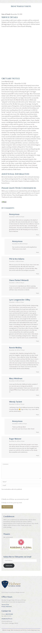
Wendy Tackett (15, 402)
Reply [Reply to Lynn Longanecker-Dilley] (37, 341)
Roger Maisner (15, 439)
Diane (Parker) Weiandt (19, 280)
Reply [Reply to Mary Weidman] (37, 395)
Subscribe (9, 565)
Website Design (6, 630)
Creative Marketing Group (33, 630)
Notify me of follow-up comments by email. (16, 499)
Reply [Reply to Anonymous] (37, 234)
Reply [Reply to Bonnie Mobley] (37, 372)
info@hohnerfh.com (7, 618)
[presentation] (12, 494)
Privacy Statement (7, 606)
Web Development (15, 630)
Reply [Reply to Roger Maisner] (37, 455)
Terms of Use (5, 604)
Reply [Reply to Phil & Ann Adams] (37, 273)
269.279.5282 (9, 614)
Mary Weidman (15, 378)
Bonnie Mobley (15, 348)
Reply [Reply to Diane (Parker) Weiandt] (37, 293)
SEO (24, 630)
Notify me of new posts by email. (12, 503)
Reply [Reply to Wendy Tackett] (37, 414)
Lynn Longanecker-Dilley (19, 300)
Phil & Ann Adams (16, 259)
